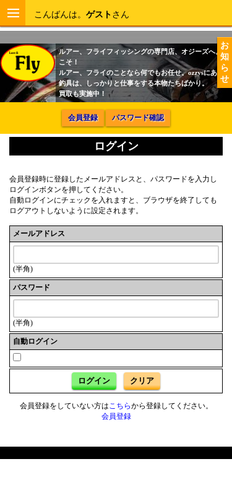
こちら (120, 405)
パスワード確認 (138, 117)
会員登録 (83, 117)
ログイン (94, 380)
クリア (142, 380)
